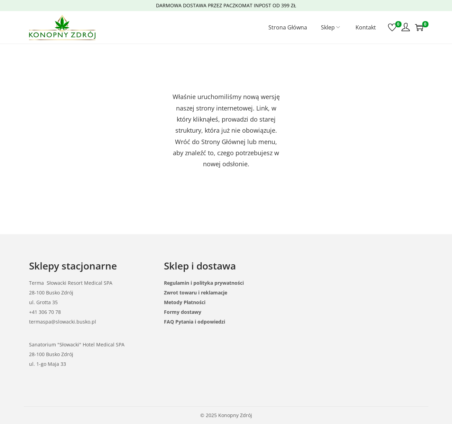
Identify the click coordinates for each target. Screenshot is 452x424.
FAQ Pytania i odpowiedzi (194, 321)
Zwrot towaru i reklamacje (195, 292)
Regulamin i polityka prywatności (204, 283)
